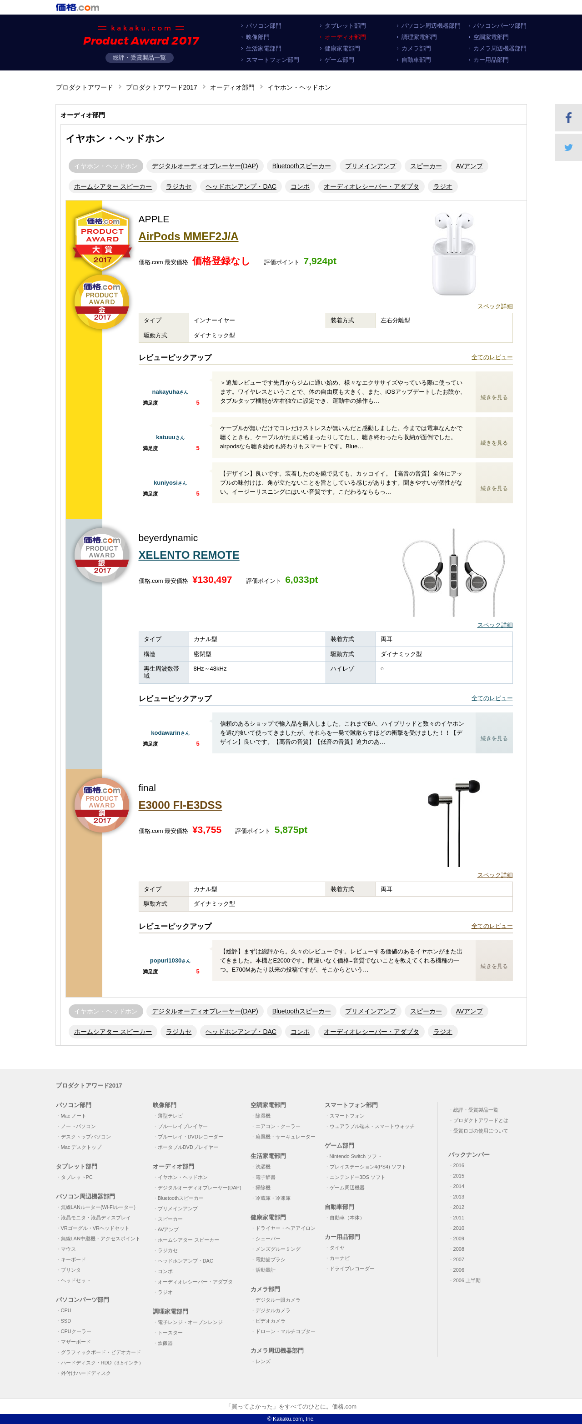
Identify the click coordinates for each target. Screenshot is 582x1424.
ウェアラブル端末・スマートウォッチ (372, 1126)
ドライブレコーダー (352, 1268)
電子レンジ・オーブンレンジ (190, 1322)
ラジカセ (178, 186)
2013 (458, 1196)
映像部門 (258, 37)
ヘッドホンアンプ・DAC (241, 186)
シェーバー (268, 1238)
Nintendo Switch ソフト (356, 1156)
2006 (458, 1270)
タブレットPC (77, 1177)
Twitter (568, 147)
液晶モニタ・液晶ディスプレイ (96, 1217)
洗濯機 (263, 1166)
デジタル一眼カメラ (278, 1300)
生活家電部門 (263, 48)
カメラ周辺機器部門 (500, 48)
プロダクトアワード (84, 87)
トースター (170, 1332)
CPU (66, 1310)
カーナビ (340, 1258)
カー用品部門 (491, 60)
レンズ (263, 1361)
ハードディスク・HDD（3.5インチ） (102, 1362)
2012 (458, 1207)
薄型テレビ (170, 1115)
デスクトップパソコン (86, 1136)
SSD (66, 1321)
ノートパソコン (78, 1126)
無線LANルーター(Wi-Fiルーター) (98, 1207)
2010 (458, 1228)
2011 (458, 1217)
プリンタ (71, 1270)
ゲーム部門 (339, 60)
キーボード (73, 1259)
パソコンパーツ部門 (500, 26)
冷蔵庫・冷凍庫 (273, 1198)
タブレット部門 (345, 26)
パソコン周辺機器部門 (431, 26)
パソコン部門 (263, 26)
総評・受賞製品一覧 (139, 57)
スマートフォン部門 (272, 60)
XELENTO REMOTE (189, 555)
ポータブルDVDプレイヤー (188, 1147)
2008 (458, 1249)
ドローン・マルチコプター (286, 1331)
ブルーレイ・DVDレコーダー (190, 1136)
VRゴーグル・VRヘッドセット (95, 1228)
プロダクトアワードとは (480, 1120)
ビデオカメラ (271, 1321)
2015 (458, 1175)
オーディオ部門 (345, 37)
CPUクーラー (76, 1331)
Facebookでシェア (568, 117)
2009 (458, 1238)
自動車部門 (416, 60)
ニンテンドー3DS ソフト (358, 1177)
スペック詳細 (495, 306)
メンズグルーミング (278, 1249)
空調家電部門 (491, 37)
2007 (458, 1259)
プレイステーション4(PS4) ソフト (368, 1166)
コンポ (300, 186)
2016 (458, 1165)
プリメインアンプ (370, 166)
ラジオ (442, 186)
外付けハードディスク (86, 1373)
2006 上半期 (467, 1280)
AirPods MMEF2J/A (189, 236)
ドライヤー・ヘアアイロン (286, 1228)
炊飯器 (165, 1343)
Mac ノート (74, 1115)
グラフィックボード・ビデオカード (101, 1352)
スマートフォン (347, 1115)
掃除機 (263, 1187)
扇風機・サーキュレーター (286, 1136)
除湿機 (263, 1115)
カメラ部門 (416, 48)
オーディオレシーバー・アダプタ (371, 186)
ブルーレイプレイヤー (183, 1126)
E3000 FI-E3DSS (180, 805)
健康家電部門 (342, 48)
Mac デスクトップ (81, 1147)
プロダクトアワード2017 (161, 87)
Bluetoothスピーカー (301, 166)
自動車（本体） (347, 1217)
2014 (458, 1186)
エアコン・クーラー (278, 1126)
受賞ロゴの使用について (480, 1130)
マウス (68, 1249)
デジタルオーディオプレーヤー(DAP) (205, 166)
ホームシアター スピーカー (113, 186)
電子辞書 (266, 1177)
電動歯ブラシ (271, 1259)
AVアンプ (469, 166)
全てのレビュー (492, 357)
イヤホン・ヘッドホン (106, 166)
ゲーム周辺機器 (347, 1187)
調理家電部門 (419, 37)
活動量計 (266, 1270)
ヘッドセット (76, 1280)
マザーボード (76, 1341)
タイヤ (337, 1247)
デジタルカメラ (273, 1310)
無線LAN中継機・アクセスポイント (100, 1238)
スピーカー (426, 166)
